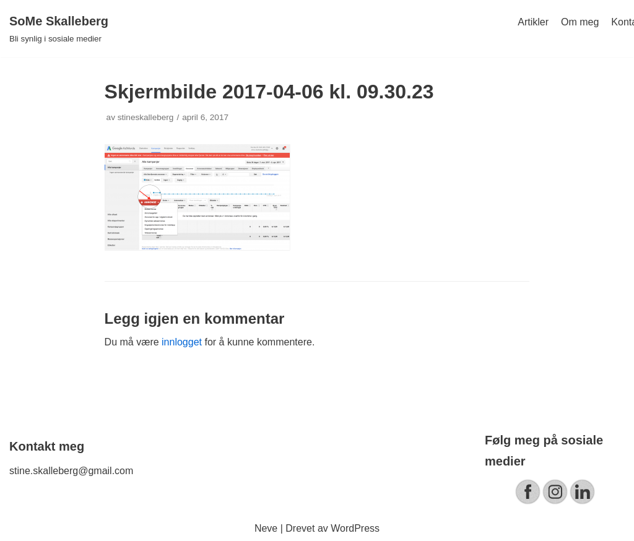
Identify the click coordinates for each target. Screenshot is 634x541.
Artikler (533, 22)
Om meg (580, 22)
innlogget (182, 342)
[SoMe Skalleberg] (58, 28)
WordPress (355, 528)
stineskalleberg (146, 117)
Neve (265, 528)
